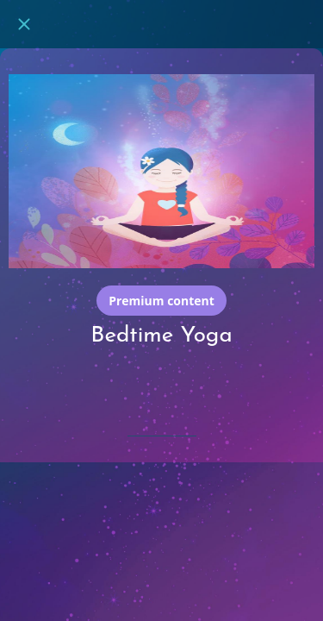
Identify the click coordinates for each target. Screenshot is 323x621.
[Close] (24, 24)
